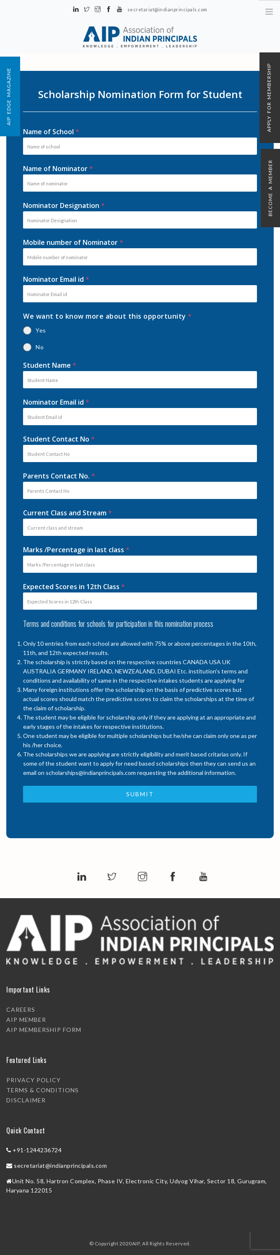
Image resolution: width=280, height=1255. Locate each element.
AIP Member (26, 1019)
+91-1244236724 (37, 1150)
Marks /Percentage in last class (76, 549)
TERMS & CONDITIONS (42, 1090)
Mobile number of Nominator (73, 242)
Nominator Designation (64, 205)
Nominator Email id (56, 279)
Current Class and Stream (67, 512)
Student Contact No (59, 439)
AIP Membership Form (43, 1029)
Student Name (50, 365)
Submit (140, 794)
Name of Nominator (58, 168)
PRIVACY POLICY (33, 1080)
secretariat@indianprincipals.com (60, 1165)
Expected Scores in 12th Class (74, 586)
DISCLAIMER (26, 1100)
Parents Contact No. (59, 476)
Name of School (51, 131)
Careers (20, 1009)
